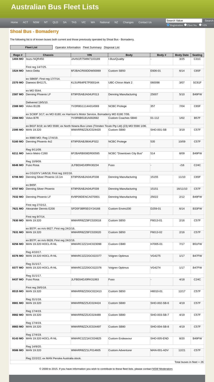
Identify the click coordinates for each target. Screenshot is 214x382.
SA (64, 22)
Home (14, 22)
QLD (55, 22)
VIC (84, 22)
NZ (116, 22)
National (105, 22)
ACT (25, 22)
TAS (74, 22)
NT (46, 22)
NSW (36, 22)
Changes (128, 22)
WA (93, 22)
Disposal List (111, 47)
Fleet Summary (92, 47)
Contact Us (144, 22)
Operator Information (68, 47)
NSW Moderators (162, 368)
